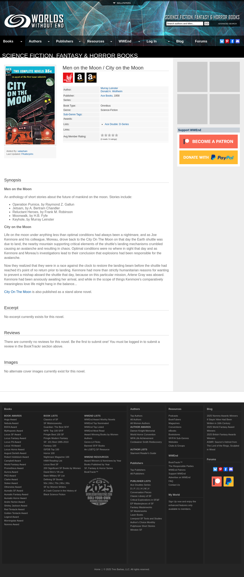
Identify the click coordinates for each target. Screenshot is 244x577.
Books (8, 41)
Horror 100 (49, 453)
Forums (201, 41)
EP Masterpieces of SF (142, 503)
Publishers (64, 41)
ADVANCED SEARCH (227, 24)
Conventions (175, 427)
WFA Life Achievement (141, 438)
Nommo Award (11, 524)
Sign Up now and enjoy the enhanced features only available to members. (182, 505)
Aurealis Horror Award (15, 498)
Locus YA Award (12, 445)
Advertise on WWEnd (179, 477)
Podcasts (173, 415)
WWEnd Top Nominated (96, 423)
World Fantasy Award (15, 464)
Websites (173, 442)
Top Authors (136, 415)
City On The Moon (17, 292)
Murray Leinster (109, 88)
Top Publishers (137, 470)
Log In (152, 41)
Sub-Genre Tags (72, 114)
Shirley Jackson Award (15, 505)
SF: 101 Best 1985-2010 (56, 442)
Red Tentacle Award (14, 509)
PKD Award (10, 475)
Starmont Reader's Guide (143, 453)
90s (68, 483)
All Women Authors (140, 423)
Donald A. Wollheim (111, 91)
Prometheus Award (14, 468)
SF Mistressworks (53, 423)
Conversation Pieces (140, 492)
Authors (35, 41)
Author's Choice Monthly (142, 522)
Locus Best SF (51, 464)
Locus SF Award (12, 434)
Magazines (174, 423)
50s (45, 483)
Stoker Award (11, 483)
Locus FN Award (12, 442)
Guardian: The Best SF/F (56, 427)
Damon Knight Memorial (142, 430)
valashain (22, 151)
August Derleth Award (15, 453)
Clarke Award (11, 479)
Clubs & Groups (177, 445)
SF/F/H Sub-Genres (179, 438)
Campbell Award (12, 460)
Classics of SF (51, 419)
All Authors (135, 419)
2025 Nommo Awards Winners (222, 415)
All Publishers (137, 473)
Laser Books (136, 515)
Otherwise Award (12, 487)
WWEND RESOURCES (96, 457)
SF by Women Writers (55, 487)
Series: (67, 100)
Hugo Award (10, 419)
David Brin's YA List (53, 472)
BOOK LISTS (51, 415)
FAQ (171, 481)
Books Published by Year (97, 464)
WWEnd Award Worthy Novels (99, 419)
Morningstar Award (13, 520)
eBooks (172, 430)
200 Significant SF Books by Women (62, 468)
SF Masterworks (138, 511)
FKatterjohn (27, 154)
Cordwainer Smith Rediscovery (146, 442)
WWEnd (125, 41)
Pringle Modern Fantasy (56, 438)
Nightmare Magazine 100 (56, 457)
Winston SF (136, 530)
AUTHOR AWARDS (140, 427)
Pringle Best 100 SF (54, 434)
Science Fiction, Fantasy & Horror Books (70, 55)
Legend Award (11, 517)
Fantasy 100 (50, 445)
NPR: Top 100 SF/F (53, 430)
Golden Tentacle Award (16, 513)
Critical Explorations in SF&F (145, 500)
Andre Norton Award (14, 502)
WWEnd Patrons (177, 470)
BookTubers (175, 419)
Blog (180, 41)
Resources (95, 41)
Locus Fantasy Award (15, 438)
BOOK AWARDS (13, 415)
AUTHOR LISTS (138, 449)
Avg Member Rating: (74, 136)
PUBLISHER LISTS (140, 481)
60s (51, 483)
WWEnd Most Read (94, 430)
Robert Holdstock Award (16, 457)
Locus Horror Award (14, 449)
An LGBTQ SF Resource (96, 449)
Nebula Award (11, 423)
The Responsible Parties (181, 466)
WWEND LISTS (92, 415)
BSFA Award (10, 427)
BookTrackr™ (91, 472)
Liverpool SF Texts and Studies (146, 518)
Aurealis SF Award (13, 490)
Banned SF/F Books (94, 445)
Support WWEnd (177, 473)
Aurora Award (11, 472)
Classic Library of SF (140, 496)
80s (62, 483)
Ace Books (106, 95)
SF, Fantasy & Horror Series (98, 468)
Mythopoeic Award (13, 430)
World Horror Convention (143, 434)
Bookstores (174, 434)
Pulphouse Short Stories (142, 526)
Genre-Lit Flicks (92, 442)
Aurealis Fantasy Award (16, 494)
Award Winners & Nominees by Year (102, 460)
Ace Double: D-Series (117, 124)
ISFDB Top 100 (51, 449)
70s (56, 483)
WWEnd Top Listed (94, 427)
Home (97, 569)
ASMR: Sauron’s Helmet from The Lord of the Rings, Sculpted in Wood (223, 446)
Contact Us (174, 485)
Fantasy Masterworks (141, 507)
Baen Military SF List (54, 475)
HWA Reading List (53, 460)
